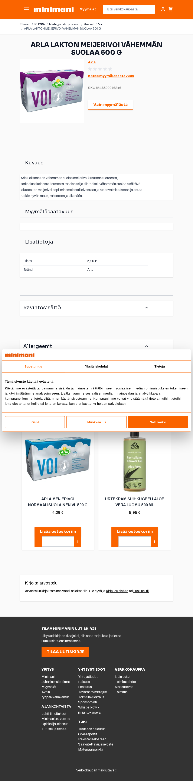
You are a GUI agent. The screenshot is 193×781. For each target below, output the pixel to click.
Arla (92, 62)
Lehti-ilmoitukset (54, 713)
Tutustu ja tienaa (54, 729)
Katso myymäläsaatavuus (111, 76)
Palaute (84, 682)
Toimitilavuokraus (91, 697)
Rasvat (89, 24)
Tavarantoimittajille (92, 692)
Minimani (48, 676)
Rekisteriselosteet (92, 739)
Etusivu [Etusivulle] (25, 24)
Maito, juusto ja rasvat (64, 24)
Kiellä (35, 422)
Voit (101, 24)
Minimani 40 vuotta (56, 719)
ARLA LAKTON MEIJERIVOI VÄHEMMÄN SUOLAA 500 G (62, 28)
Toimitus (121, 692)
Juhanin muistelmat (56, 682)
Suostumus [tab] (33, 366)
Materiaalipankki (90, 749)
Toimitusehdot (125, 682)
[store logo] (53, 9)
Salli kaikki (158, 422)
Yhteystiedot (88, 676)
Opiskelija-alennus (55, 724)
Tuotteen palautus (92, 729)
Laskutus (85, 687)
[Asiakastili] (163, 9)
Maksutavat (124, 687)
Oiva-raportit (87, 734)
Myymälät (49, 687)
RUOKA (40, 24)
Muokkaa (96, 422)
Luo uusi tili (141, 591)
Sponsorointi (87, 702)
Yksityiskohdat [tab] (96, 366)
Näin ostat (123, 676)
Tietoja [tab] (159, 366)
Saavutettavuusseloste (95, 744)
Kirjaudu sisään (117, 591)
